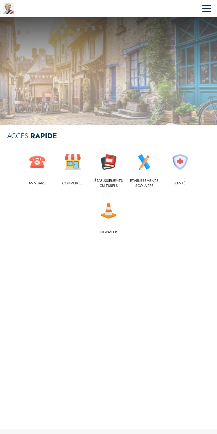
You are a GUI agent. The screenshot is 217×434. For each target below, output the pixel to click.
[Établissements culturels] (108, 183)
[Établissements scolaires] (144, 183)
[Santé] (180, 183)
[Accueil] (8, 8)
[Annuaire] (37, 183)
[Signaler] (108, 232)
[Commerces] (72, 183)
